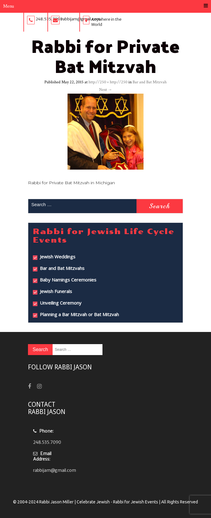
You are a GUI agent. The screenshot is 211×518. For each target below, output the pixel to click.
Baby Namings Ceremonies (68, 280)
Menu (105, 6)
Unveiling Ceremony (60, 303)
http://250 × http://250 (107, 82)
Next (105, 89)
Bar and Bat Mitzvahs (62, 268)
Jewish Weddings (57, 257)
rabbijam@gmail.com (54, 470)
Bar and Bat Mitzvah (150, 82)
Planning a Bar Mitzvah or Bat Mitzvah (79, 314)
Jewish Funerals (56, 291)
